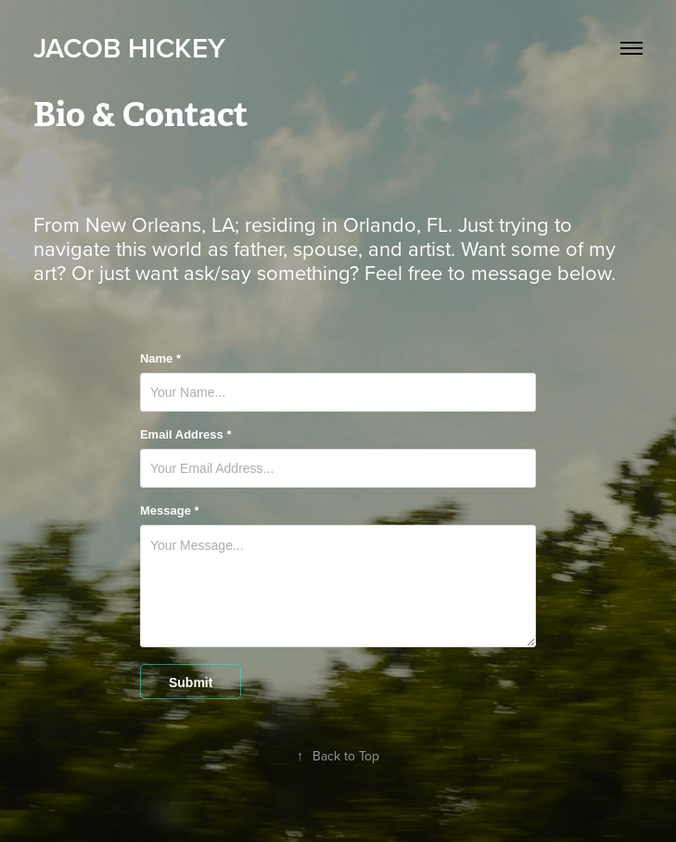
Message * (169, 510)
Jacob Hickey (129, 48)
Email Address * (186, 434)
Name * (160, 358)
